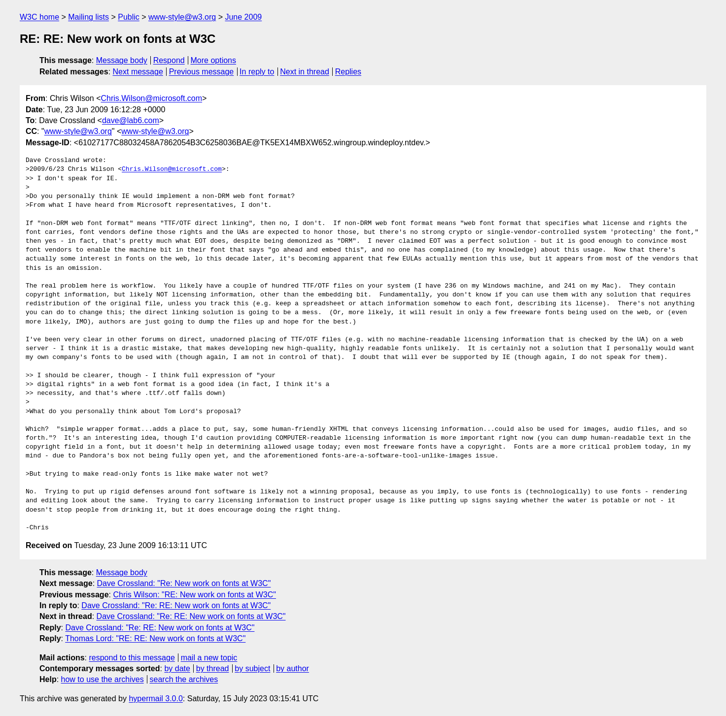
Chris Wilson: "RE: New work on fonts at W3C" (194, 594)
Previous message (201, 71)
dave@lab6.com (130, 120)
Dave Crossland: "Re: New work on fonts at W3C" (184, 583)
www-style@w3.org (182, 17)
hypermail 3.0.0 (155, 698)
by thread (212, 668)
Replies (348, 71)
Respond (169, 60)
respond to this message (131, 657)
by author (292, 668)
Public (128, 17)
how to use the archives (102, 679)
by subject (252, 668)
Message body (121, 60)
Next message (138, 71)
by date (177, 668)
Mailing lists (88, 17)
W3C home (39, 17)
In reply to (257, 71)
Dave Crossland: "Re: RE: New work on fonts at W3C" (176, 605)
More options (214, 60)
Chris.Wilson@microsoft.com (151, 98)
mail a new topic (209, 657)
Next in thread (304, 71)
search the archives (184, 679)
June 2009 (243, 17)
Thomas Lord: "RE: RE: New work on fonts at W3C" (155, 638)
